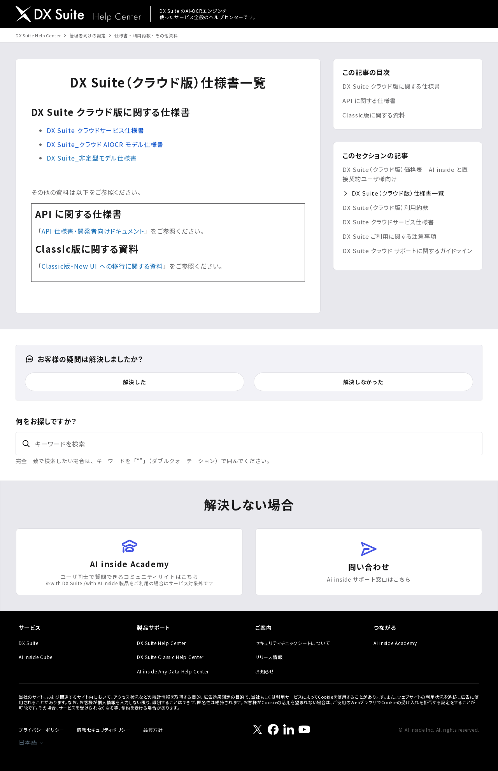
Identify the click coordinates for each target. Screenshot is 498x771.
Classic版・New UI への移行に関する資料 (102, 266)
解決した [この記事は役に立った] (134, 382)
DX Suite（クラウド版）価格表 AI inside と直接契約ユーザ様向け (405, 174)
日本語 (31, 742)
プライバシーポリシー (41, 729)
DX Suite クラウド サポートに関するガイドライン (407, 251)
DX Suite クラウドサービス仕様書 (388, 222)
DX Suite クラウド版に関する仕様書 (391, 86)
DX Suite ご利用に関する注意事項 (389, 236)
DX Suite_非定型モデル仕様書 (92, 158)
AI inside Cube (36, 657)
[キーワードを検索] (249, 443)
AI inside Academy (395, 643)
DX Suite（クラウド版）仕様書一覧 (398, 193)
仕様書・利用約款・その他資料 (146, 35)
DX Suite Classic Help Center (170, 657)
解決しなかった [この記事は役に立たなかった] (363, 382)
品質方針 (153, 729)
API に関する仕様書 (369, 100)
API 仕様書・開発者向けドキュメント (93, 231)
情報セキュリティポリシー (104, 729)
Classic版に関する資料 (373, 115)
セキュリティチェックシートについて (292, 643)
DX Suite (29, 643)
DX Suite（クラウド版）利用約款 (385, 207)
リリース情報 (268, 657)
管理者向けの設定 (88, 35)
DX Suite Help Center (38, 35)
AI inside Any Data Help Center (173, 671)
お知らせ (264, 671)
